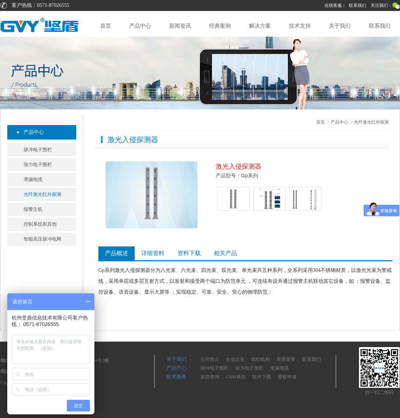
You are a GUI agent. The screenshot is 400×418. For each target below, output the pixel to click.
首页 (105, 26)
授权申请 (287, 376)
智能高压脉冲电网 (42, 239)
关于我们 (340, 26)
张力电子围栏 (38, 164)
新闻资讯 (180, 26)
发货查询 (209, 376)
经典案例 (220, 26)
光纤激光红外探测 (42, 194)
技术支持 (300, 26)
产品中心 (140, 26)
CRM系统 (236, 376)
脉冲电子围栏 (38, 149)
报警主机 (33, 209)
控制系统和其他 (40, 224)
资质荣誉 (286, 359)
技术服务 (176, 376)
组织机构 (260, 359)
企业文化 (235, 359)
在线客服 (333, 5)
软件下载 (261, 376)
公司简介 (209, 359)
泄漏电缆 (33, 179)
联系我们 (357, 5)
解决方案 (260, 26)
